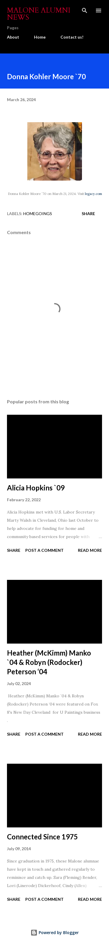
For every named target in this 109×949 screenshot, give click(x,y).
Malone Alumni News (38, 14)
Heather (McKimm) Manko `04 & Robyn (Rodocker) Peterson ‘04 (49, 662)
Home (40, 36)
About (13, 36)
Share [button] (88, 213)
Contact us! (71, 36)
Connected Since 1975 (42, 836)
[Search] (84, 10)
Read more (90, 550)
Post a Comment (44, 550)
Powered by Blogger (55, 932)
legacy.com (93, 194)
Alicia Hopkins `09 (36, 487)
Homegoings (37, 213)
